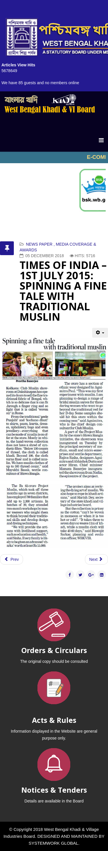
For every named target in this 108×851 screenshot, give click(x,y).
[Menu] (101, 140)
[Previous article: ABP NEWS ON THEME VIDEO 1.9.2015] (11, 559)
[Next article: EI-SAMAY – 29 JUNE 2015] (96, 559)
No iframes (54, 157)
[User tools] (100, 333)
